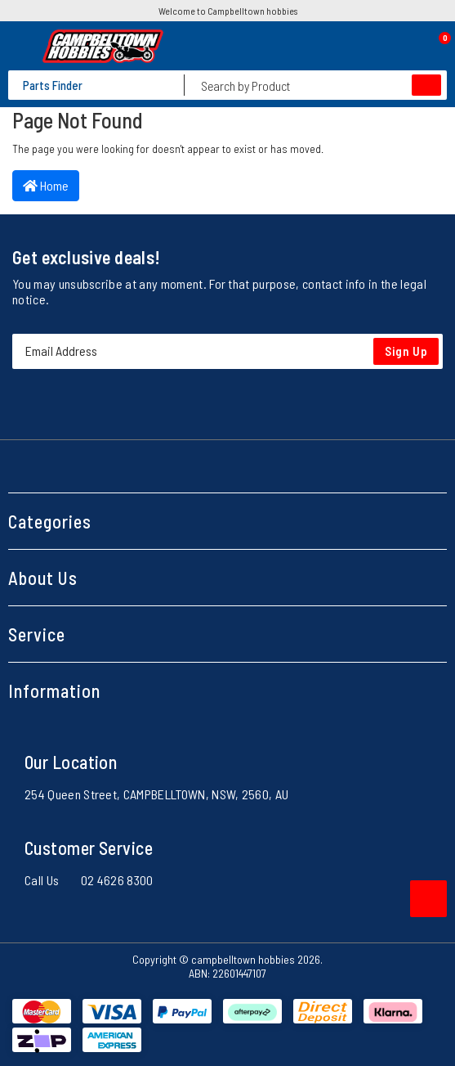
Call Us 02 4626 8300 (89, 880)
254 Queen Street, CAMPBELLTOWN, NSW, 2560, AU (156, 794)
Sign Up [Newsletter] (406, 351)
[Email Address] (227, 351)
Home (46, 185)
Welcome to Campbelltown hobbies (227, 10)
